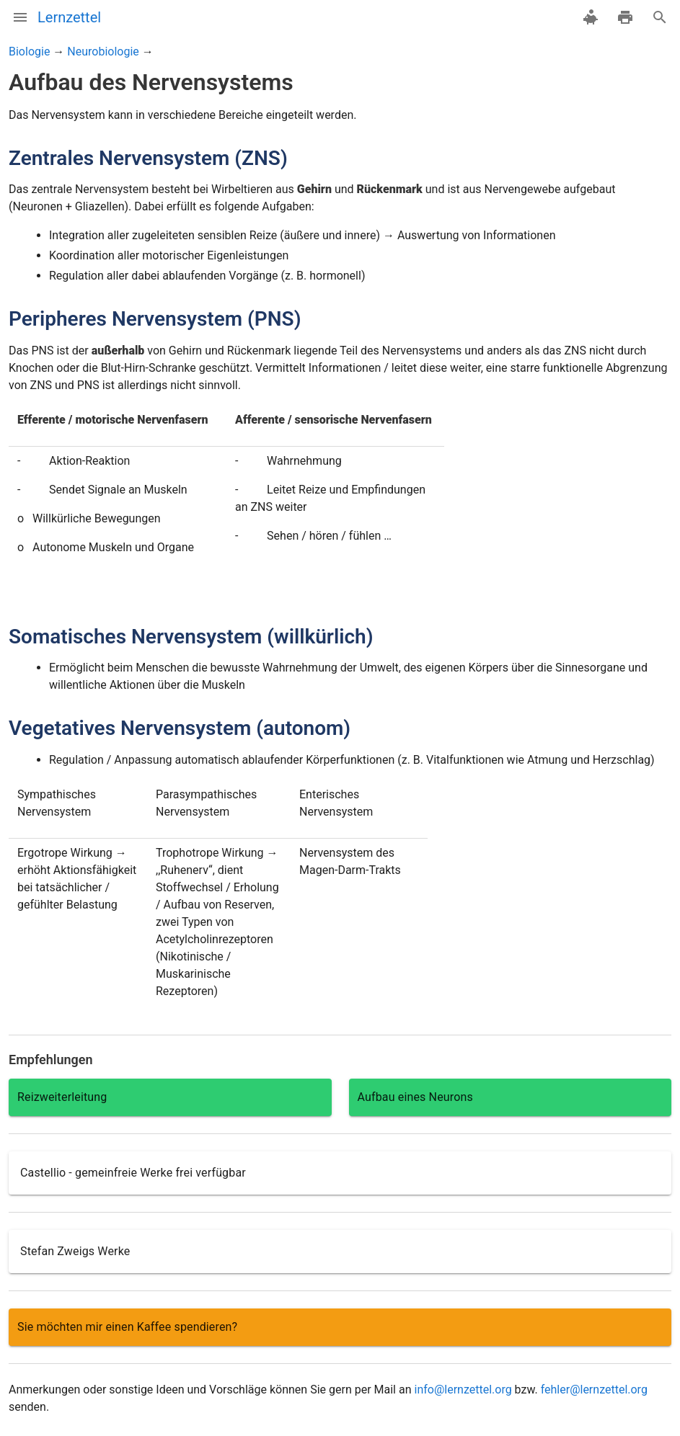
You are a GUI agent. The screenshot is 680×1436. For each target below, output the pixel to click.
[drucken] (625, 17)
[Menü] (20, 17)
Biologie (29, 51)
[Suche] (660, 17)
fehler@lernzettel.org (594, 1389)
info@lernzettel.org (462, 1389)
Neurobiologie (102, 51)
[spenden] (590, 17)
